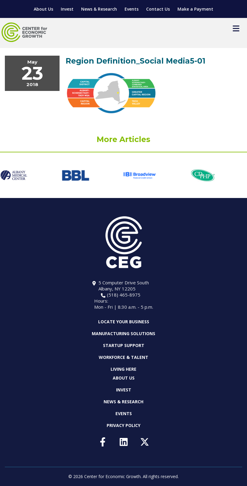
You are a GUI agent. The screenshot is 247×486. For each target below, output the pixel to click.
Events (132, 9)
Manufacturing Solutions (123, 333)
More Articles (123, 139)
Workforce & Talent (123, 357)
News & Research (99, 9)
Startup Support (123, 345)
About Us (43, 9)
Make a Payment (195, 9)
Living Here (123, 369)
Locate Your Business (123, 322)
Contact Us (158, 9)
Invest (67, 9)
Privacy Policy (123, 425)
